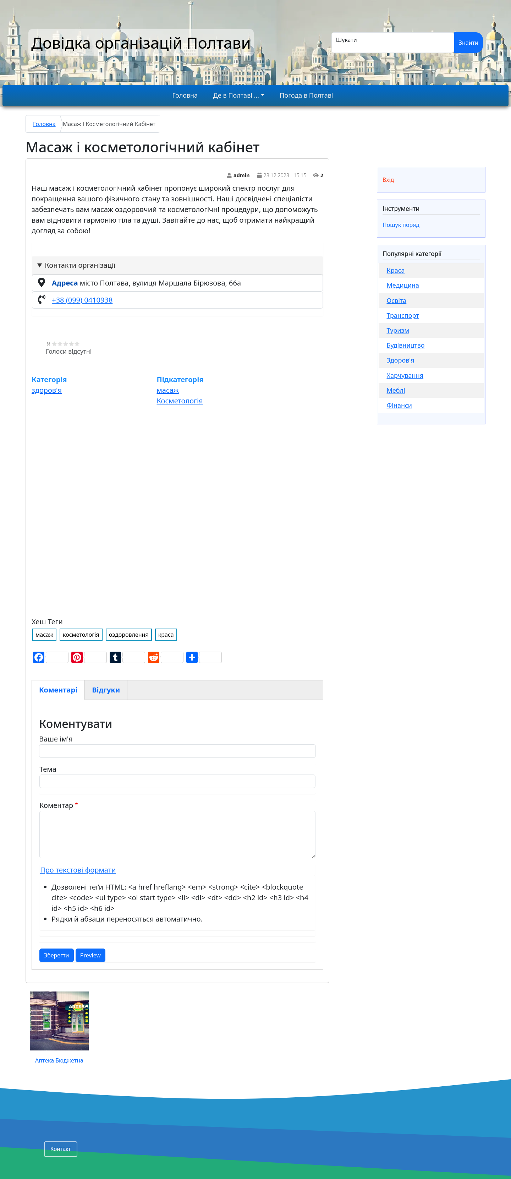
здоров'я (47, 390)
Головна (185, 95)
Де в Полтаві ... (236, 95)
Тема (47, 769)
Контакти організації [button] (80, 265)
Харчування (405, 375)
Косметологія (180, 401)
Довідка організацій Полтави (141, 42)
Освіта (397, 300)
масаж (168, 390)
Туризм (398, 330)
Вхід (388, 180)
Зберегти (56, 955)
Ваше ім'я (56, 739)
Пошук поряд (401, 225)
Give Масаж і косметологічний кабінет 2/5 (60, 344)
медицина (403, 285)
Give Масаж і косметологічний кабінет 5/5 (77, 344)
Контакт (60, 1149)
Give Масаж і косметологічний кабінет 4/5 (71, 344)
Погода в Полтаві (306, 95)
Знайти (468, 43)
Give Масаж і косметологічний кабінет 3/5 (65, 344)
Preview (90, 955)
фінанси (399, 405)
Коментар (56, 805)
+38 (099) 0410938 (82, 300)
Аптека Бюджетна (59, 1060)
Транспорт (403, 315)
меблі (396, 390)
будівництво (406, 345)
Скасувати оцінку (48, 344)
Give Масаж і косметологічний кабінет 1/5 (54, 344)
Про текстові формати (78, 870)
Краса (396, 270)
